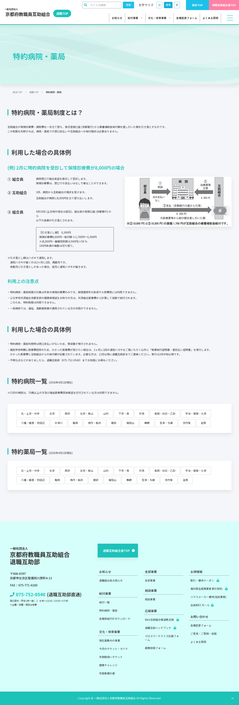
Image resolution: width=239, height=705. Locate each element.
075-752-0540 (30, 594)
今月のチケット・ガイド (113, 649)
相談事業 (150, 599)
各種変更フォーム (186, 18)
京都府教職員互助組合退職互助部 (40, 556)
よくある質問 (210, 18)
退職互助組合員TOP (119, 550)
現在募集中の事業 (109, 640)
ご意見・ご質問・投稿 (203, 633)
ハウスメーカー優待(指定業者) (208, 597)
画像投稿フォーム (155, 648)
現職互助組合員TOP (224, 5)
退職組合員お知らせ (111, 580)
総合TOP (197, 5)
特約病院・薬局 (108, 610)
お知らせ (117, 18)
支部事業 (150, 580)
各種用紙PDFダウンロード (114, 619)
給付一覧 (104, 602)
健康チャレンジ (108, 665)
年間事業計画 (107, 673)
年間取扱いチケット (111, 657)
